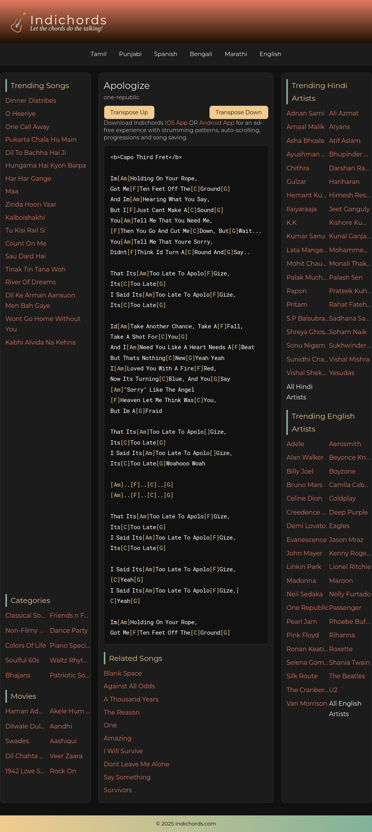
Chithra (297, 168)
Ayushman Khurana (307, 154)
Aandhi (61, 726)
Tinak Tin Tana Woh (35, 269)
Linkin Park (303, 567)
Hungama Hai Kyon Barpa (45, 165)
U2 (333, 690)
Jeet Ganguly (349, 209)
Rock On (63, 771)
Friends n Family (70, 615)
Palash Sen (346, 277)
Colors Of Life (25, 645)
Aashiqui (63, 741)
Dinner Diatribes (30, 100)
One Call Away (27, 127)
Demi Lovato (305, 526)
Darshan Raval (350, 168)
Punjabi (130, 54)
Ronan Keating (307, 649)
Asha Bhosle (305, 140)
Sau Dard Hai (25, 256)
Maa (12, 191)
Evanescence (306, 539)
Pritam (296, 304)
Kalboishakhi (25, 217)
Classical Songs (25, 615)
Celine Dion (304, 498)
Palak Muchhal (307, 277)
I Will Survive (123, 751)
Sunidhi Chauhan (307, 359)
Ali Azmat (344, 113)
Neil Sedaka (304, 594)
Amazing (118, 738)
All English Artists (345, 709)
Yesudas (342, 373)
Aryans (339, 127)
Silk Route (301, 676)
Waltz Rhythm (70, 660)
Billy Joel (299, 471)
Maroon (341, 580)
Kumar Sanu (305, 236)
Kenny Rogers (350, 553)
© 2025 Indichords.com (186, 823)
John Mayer (304, 553)
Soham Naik (348, 332)
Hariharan (344, 181)
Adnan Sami (305, 113)
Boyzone (342, 471)
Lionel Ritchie (350, 567)
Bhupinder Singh (350, 154)
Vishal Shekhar (307, 373)
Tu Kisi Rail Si (25, 230)
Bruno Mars (304, 485)
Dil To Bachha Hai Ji (35, 152)
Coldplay (342, 498)
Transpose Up (129, 112)
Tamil (99, 54)
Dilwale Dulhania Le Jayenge (25, 726)
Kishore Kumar (350, 222)
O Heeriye (20, 113)
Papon (296, 291)
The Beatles (347, 676)
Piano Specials (70, 645)
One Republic (307, 607)
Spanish (166, 54)
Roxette (341, 649)
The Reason (122, 712)
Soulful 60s (22, 660)
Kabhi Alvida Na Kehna (40, 342)
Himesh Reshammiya (350, 195)
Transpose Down (239, 112)
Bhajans (17, 675)
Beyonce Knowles (350, 457)
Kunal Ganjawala (350, 236)
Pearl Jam (301, 621)
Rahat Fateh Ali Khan (350, 304)
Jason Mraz (346, 539)
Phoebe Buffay (350, 621)
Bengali (201, 54)
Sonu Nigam (305, 345)
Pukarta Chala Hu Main (41, 139)
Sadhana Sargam (350, 318)
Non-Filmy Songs (25, 630)
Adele (295, 444)
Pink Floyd (302, 635)
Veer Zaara (66, 756)
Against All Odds (129, 686)
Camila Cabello (350, 485)
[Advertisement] (48, 471)
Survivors (118, 790)
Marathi (236, 54)
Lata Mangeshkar (307, 250)
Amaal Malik (305, 127)
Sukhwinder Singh (350, 345)
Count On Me (26, 243)
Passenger (345, 607)
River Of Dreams (30, 282)
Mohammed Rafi (350, 250)
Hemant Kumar (307, 195)
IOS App (176, 122)
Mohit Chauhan (307, 263)
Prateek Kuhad (350, 291)
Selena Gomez (307, 662)
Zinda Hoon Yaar (31, 204)
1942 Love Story (25, 771)
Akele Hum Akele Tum (70, 711)
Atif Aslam (345, 140)
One (110, 725)
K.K (291, 222)
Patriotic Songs (70, 675)
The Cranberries (307, 690)
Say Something (127, 777)
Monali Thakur (350, 263)
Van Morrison (306, 703)
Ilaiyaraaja (301, 209)
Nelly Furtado (350, 594)
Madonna (301, 580)
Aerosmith (345, 444)
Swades (17, 741)
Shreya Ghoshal (307, 332)
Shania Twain (349, 662)
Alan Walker (304, 457)
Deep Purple (348, 512)
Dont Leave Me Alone (136, 764)
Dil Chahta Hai (25, 756)
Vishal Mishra (349, 359)
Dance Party (69, 630)
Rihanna (342, 635)
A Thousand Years (131, 699)
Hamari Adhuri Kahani (25, 711)
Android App (217, 122)
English (271, 54)
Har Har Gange (28, 178)
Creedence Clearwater (307, 512)
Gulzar (296, 181)
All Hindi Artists (299, 392)
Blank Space (123, 673)
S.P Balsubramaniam (307, 318)
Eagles (339, 526)
